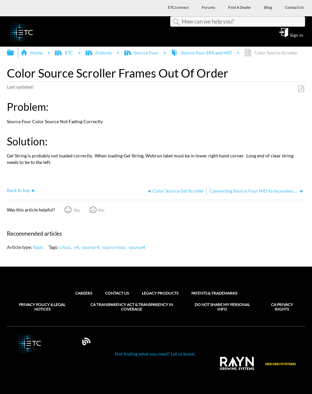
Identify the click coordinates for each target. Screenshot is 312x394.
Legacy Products (160, 293)
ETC (64, 52)
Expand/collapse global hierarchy (14, 53)
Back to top (18, 190)
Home (32, 52)
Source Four (141, 52)
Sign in (296, 34)
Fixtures (99, 52)
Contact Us (117, 293)
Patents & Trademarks (214, 293)
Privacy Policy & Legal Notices (42, 307)
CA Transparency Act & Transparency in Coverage (131, 307)
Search (176, 22)
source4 (137, 247)
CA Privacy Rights (282, 307)
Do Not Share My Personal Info (222, 307)
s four (65, 247)
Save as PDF (301, 88)
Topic (38, 247)
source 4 (90, 247)
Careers (83, 293)
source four (114, 247)
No (101, 210)
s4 (76, 247)
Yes (76, 210)
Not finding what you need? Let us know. (155, 354)
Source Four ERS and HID (202, 52)
